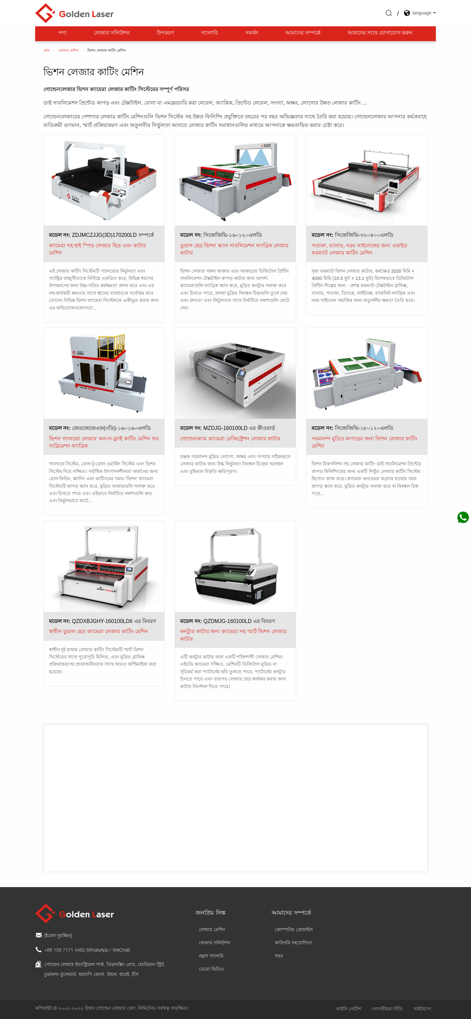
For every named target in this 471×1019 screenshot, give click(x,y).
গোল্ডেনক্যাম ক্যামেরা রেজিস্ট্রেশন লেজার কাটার (230, 438)
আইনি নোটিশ (348, 1009)
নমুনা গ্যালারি (211, 956)
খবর (279, 956)
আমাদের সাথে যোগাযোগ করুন (379, 33)
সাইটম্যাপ (422, 1009)
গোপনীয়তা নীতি (387, 1009)
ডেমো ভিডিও (211, 969)
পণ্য (62, 33)
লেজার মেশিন (212, 930)
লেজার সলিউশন (112, 33)
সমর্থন (251, 33)
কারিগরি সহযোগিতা (293, 943)
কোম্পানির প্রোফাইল (294, 930)
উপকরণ (165, 33)
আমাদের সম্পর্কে (302, 33)
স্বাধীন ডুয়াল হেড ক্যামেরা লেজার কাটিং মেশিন (98, 631)
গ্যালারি (209, 33)
